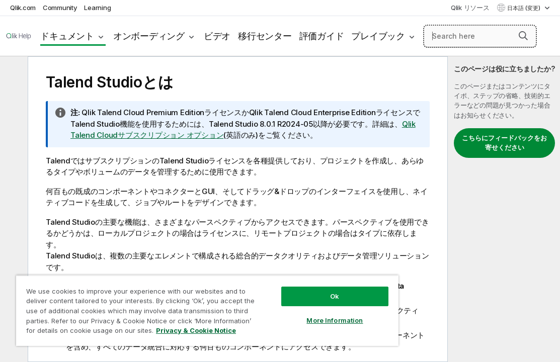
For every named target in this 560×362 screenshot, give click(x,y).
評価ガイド (321, 36)
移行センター (265, 36)
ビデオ (217, 36)
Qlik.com (23, 8)
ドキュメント (67, 36)
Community (60, 8)
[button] (523, 36)
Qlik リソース (470, 8)
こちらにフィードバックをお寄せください (504, 143)
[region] (178, 306)
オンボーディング (149, 36)
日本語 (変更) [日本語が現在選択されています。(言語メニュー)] (524, 8)
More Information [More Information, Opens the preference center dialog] (286, 313)
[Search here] (480, 36)
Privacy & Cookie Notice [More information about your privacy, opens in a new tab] (162, 332)
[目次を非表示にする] (12, 71)
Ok (285, 289)
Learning (97, 8)
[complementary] (504, 209)
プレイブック (378, 36)
